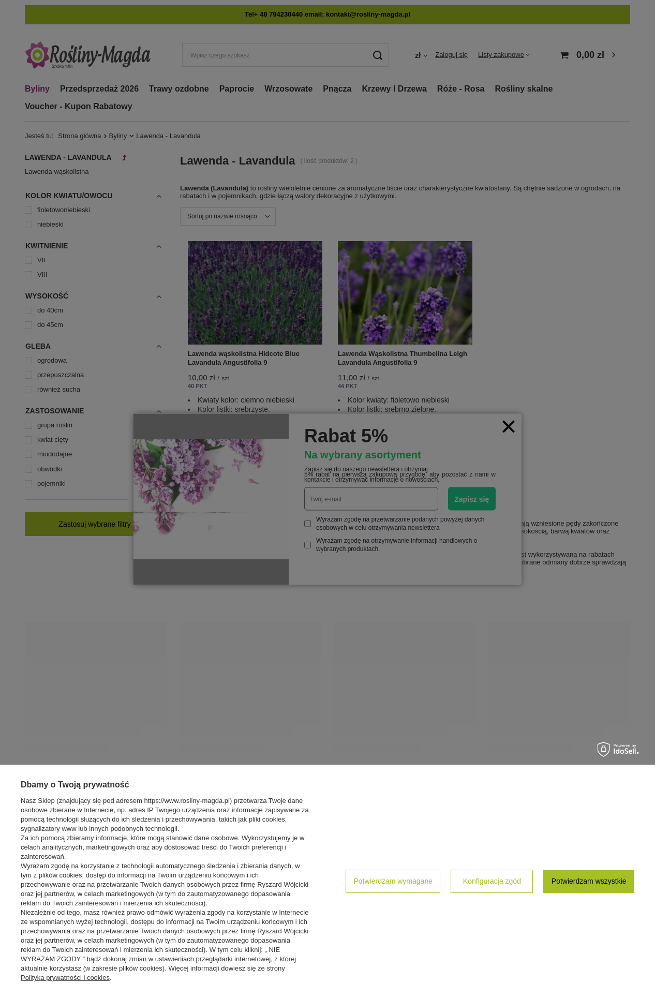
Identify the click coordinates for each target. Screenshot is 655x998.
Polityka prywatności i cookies (65, 977)
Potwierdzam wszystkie (589, 881)
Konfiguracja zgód (492, 881)
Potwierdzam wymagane (393, 881)
